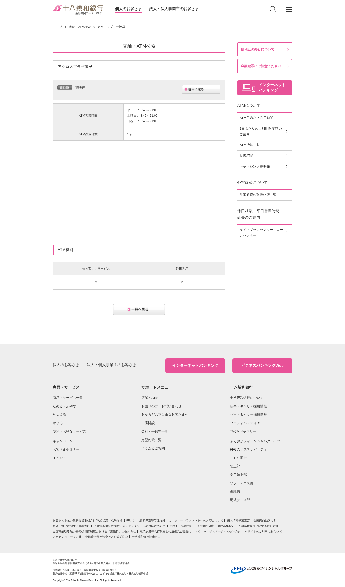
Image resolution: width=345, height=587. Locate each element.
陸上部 (235, 466)
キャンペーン (63, 441)
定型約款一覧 (151, 440)
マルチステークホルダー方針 (222, 531)
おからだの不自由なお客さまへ (164, 414)
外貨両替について (252, 182)
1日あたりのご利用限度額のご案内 (261, 131)
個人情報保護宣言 (238, 520)
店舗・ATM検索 (80, 27)
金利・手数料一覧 (154, 431)
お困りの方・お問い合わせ (161, 406)
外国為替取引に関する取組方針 (258, 526)
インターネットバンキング (195, 365)
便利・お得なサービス (69, 431)
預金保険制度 (205, 526)
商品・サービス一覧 (68, 398)
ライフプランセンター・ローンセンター (261, 232)
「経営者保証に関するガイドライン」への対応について (130, 526)
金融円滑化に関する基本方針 (71, 526)
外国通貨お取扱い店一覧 (258, 195)
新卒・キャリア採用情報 (248, 406)
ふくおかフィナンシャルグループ (255, 441)
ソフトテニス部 (241, 483)
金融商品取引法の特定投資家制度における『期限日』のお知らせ (94, 531)
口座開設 (148, 423)
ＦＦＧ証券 (238, 458)
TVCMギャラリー (243, 431)
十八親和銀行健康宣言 (146, 536)
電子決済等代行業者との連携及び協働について (170, 531)
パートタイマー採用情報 (248, 414)
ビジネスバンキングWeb (262, 365)
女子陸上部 (238, 475)
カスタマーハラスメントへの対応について (196, 520)
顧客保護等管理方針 (152, 520)
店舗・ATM (149, 398)
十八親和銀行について (247, 398)
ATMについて (248, 105)
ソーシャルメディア (245, 423)
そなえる (59, 414)
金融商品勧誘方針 (264, 520)
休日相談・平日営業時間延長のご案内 (258, 214)
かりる (58, 423)
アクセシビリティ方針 (67, 536)
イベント (59, 458)
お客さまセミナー (66, 449)
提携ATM (246, 155)
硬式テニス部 (240, 500)
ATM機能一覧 (250, 145)
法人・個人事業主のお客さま (174, 9)
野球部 (235, 491)
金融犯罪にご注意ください (261, 66)
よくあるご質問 (153, 448)
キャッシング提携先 (255, 166)
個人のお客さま (128, 9)
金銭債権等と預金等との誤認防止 (106, 536)
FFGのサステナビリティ (248, 449)
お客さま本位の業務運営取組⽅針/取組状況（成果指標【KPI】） (94, 520)
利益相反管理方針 (181, 526)
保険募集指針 (226, 526)
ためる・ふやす (64, 406)
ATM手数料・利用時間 (256, 118)
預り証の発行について (257, 49)
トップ (57, 27)
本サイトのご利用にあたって (263, 531)
